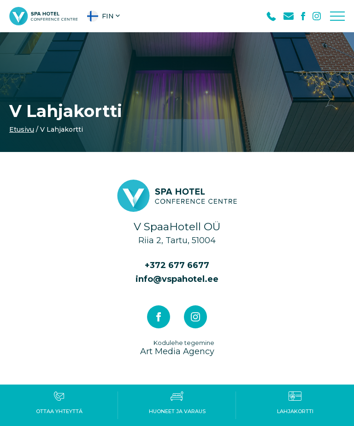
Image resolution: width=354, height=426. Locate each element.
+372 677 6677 (177, 265)
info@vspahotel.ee (177, 279)
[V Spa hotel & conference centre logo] (43, 16)
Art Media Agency (177, 347)
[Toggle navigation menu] (337, 16)
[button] (104, 16)
